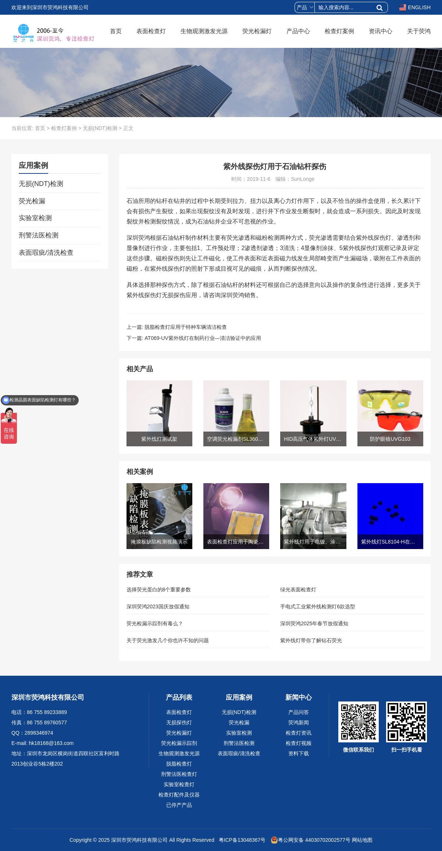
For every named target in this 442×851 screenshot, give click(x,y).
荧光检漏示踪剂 (179, 743)
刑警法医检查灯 (179, 774)
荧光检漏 (32, 201)
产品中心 (298, 31)
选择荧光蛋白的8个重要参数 (158, 589)
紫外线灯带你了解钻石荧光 (311, 640)
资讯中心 (380, 31)
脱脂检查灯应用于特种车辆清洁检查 (186, 327)
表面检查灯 (151, 31)
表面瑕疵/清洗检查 (46, 252)
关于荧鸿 (419, 31)
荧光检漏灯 (257, 31)
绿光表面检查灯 (298, 589)
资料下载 (298, 753)
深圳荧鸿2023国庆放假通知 (157, 606)
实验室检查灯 (179, 784)
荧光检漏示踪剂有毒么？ (154, 623)
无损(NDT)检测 (100, 128)
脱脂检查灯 (179, 764)
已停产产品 (179, 805)
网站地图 (362, 840)
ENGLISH (415, 7)
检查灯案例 (339, 31)
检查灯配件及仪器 (179, 795)
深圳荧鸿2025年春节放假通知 (314, 623)
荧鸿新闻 (298, 722)
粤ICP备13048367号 (241, 840)
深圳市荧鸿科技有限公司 (139, 840)
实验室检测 (35, 218)
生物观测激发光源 (204, 31)
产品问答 (298, 712)
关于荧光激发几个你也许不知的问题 (167, 640)
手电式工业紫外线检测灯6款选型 (317, 606)
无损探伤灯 (179, 722)
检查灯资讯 (298, 733)
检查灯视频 (298, 743)
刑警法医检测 (38, 235)
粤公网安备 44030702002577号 (310, 840)
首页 (116, 31)
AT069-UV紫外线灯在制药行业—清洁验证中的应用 (203, 338)
